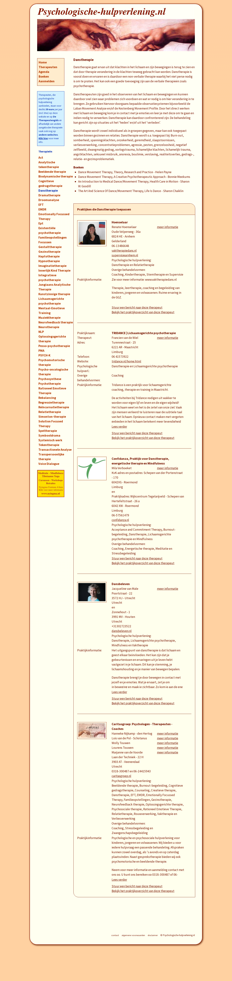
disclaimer (153, 935)
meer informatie (167, 227)
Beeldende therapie (52, 172)
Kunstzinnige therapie (54, 294)
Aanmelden (47, 81)
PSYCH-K (44, 355)
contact (115, 935)
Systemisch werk (50, 440)
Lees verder (119, 427)
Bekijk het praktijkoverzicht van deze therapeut (143, 312)
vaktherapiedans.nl (124, 251)
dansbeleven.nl (122, 631)
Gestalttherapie (50, 247)
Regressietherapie (51, 402)
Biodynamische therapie (55, 176)
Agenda (44, 72)
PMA (41, 351)
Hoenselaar (120, 222)
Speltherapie (47, 431)
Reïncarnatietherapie (53, 407)
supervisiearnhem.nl (125, 255)
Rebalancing (47, 398)
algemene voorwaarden (133, 935)
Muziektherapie (49, 318)
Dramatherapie (49, 195)
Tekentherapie (48, 445)
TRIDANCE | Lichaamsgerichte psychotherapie (144, 333)
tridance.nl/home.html (126, 361)
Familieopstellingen (52, 237)
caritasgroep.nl (121, 776)
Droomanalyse (48, 200)
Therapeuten (48, 67)
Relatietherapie (49, 412)
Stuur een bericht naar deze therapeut (137, 307)
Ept (40, 223)
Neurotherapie (48, 327)
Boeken (44, 77)
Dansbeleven (121, 584)
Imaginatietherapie (52, 266)
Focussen (44, 242)
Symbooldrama (49, 435)
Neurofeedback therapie (55, 322)
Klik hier (43, 138)
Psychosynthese (49, 379)
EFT (41, 205)
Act (40, 158)
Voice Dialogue (48, 464)
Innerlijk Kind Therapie (54, 270)
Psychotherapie (49, 384)
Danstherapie (48, 191)
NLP (41, 332)
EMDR (42, 209)
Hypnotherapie (49, 261)
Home (43, 62)
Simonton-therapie (52, 417)
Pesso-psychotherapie (54, 346)
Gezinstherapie (49, 252)
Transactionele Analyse (55, 450)
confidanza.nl (120, 520)
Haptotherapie (49, 256)
